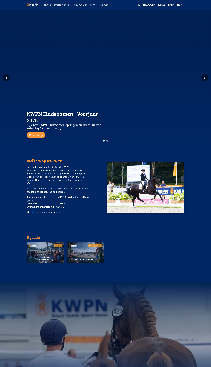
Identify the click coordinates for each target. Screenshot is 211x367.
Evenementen (62, 4)
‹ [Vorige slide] (6, 77)
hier (33, 212)
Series (104, 4)
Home (47, 4)
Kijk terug (36, 135)
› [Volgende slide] (205, 77)
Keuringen (80, 4)
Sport (94, 4)
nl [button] (179, 4)
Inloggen (149, 4)
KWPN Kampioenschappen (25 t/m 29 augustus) (85, 267)
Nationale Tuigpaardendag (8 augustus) (45, 267)
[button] (45, 257)
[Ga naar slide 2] (107, 141)
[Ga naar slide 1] (104, 141)
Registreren (166, 4)
